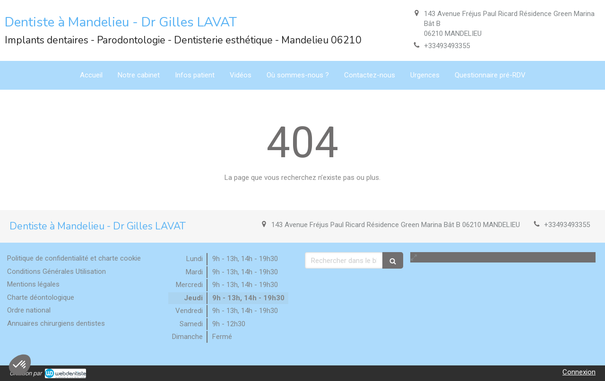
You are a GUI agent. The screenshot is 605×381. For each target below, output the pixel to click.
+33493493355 (447, 46)
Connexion (579, 372)
